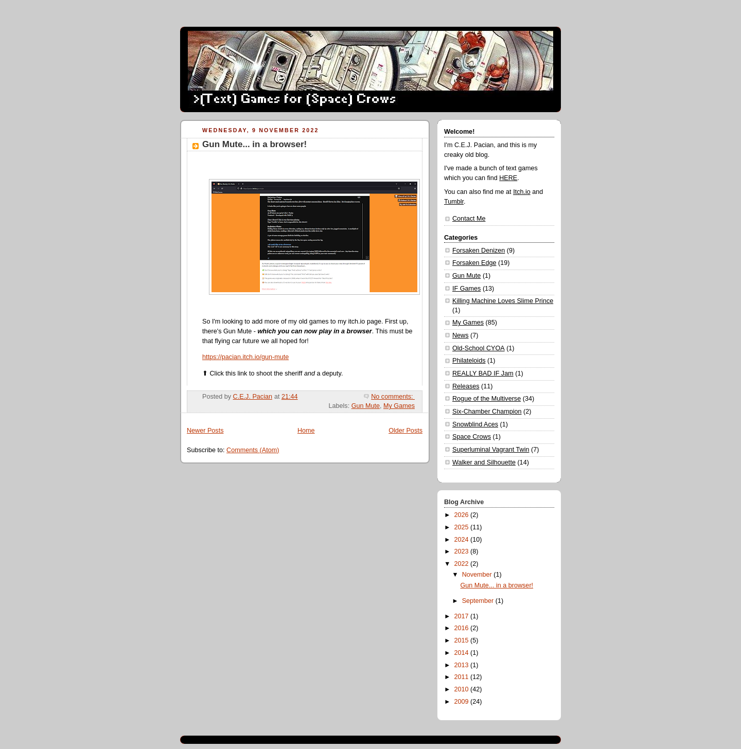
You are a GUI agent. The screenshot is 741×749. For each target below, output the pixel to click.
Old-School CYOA (478, 348)
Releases (466, 386)
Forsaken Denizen (478, 250)
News (460, 335)
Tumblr (454, 201)
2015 (462, 640)
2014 (462, 652)
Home (306, 430)
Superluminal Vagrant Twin (491, 449)
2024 (462, 539)
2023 (462, 551)
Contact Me (468, 218)
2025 (462, 527)
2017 (462, 616)
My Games (399, 405)
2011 (462, 677)
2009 (462, 701)
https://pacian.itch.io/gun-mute (245, 357)
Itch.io (522, 191)
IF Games (466, 288)
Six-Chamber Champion (487, 411)
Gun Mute (365, 405)
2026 (462, 515)
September (479, 600)
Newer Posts (205, 430)
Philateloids (469, 360)
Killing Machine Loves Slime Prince (502, 301)
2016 (462, 628)
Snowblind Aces (475, 424)
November (478, 574)
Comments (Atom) (252, 450)
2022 (462, 563)
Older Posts (405, 430)
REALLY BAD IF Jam (483, 373)
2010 (462, 689)
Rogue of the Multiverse (486, 398)
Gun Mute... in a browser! (254, 144)
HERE (508, 178)
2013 (462, 665)
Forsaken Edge (474, 262)
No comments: (393, 396)
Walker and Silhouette (484, 462)
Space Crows (471, 436)
